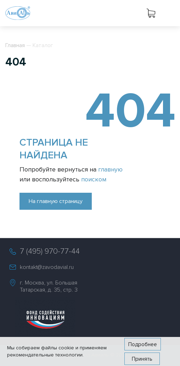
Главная (15, 45)
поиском (93, 179)
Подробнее (142, 344)
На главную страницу (56, 201)
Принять (142, 359)
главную (110, 169)
